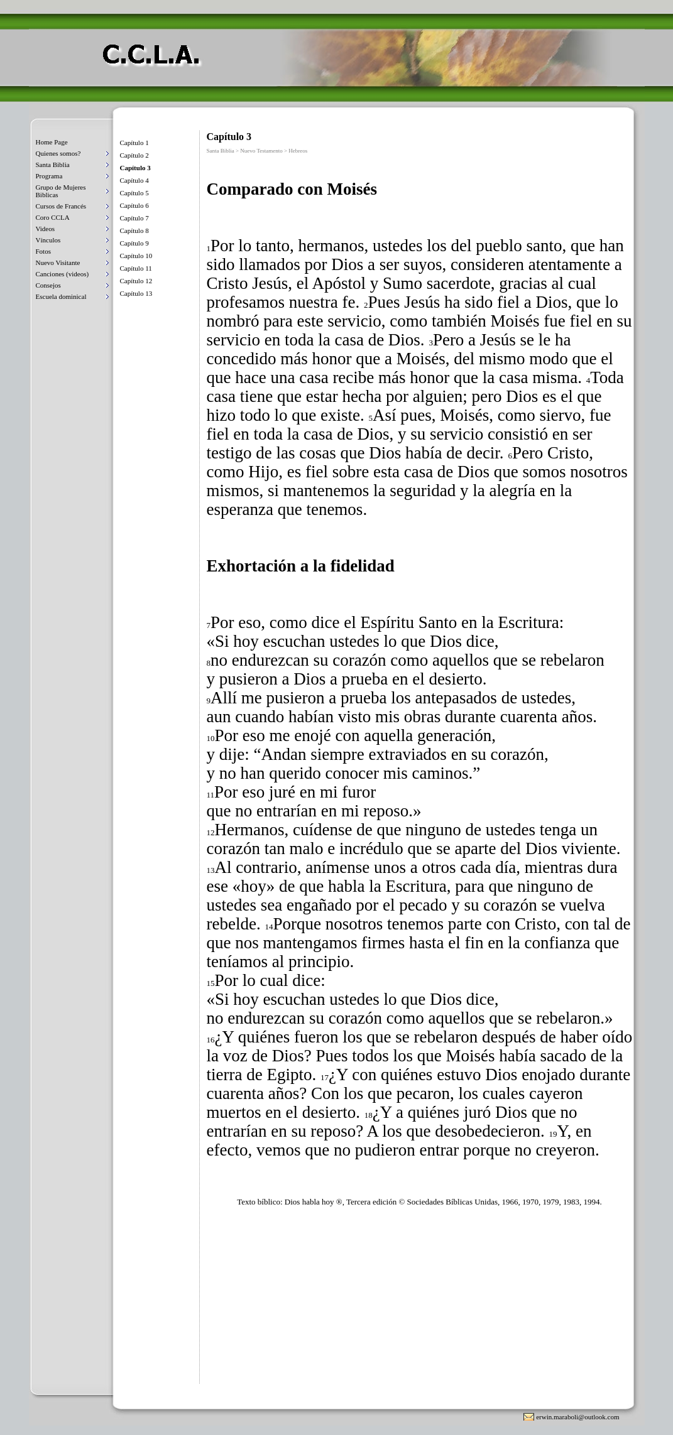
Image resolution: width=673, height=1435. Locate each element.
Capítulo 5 (134, 193)
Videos (45, 228)
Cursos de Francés (61, 206)
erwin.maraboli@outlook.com (577, 1417)
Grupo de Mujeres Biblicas (61, 190)
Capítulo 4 (134, 180)
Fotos (43, 251)
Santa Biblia (53, 164)
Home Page (52, 142)
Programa (49, 176)
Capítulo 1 (134, 142)
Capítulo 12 (136, 280)
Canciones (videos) (62, 274)
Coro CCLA (53, 217)
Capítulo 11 (136, 268)
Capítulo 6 (134, 205)
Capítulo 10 (136, 255)
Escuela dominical (61, 296)
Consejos (48, 285)
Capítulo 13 (136, 293)
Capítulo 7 (134, 218)
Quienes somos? (58, 153)
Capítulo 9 (134, 243)
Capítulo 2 (134, 155)
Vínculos (48, 240)
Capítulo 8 (134, 230)
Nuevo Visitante (58, 262)
